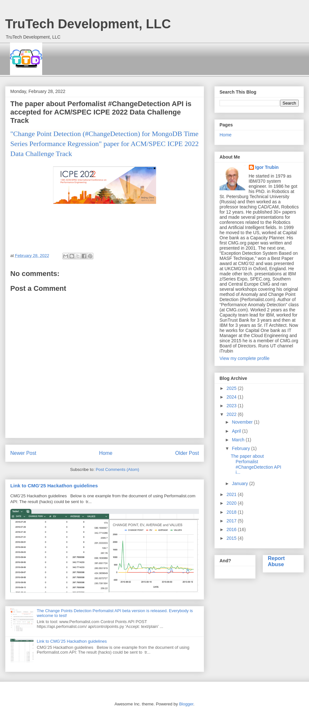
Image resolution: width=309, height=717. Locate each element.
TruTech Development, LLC (88, 24)
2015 (232, 538)
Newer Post (23, 453)
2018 (232, 512)
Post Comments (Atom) (117, 469)
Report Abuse (276, 561)
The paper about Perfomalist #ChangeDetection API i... (256, 464)
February (241, 448)
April (237, 431)
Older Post (187, 453)
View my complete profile (244, 358)
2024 (232, 397)
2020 (232, 503)
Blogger (186, 704)
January (240, 483)
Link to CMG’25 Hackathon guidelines (54, 485)
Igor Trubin (267, 167)
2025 (232, 388)
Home (106, 453)
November (243, 422)
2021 (232, 494)
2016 (232, 529)
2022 (232, 414)
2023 (232, 405)
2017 (232, 520)
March (239, 439)
